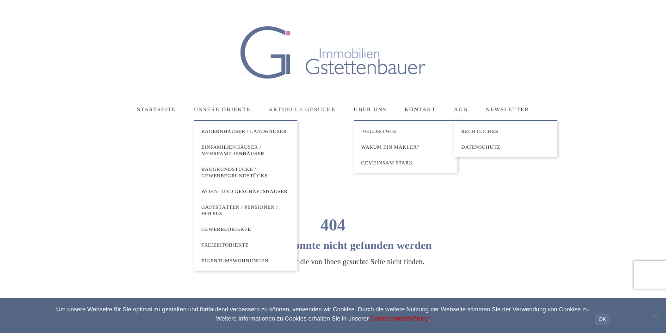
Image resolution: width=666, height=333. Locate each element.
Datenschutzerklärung (399, 318)
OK (602, 319)
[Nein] (654, 315)
